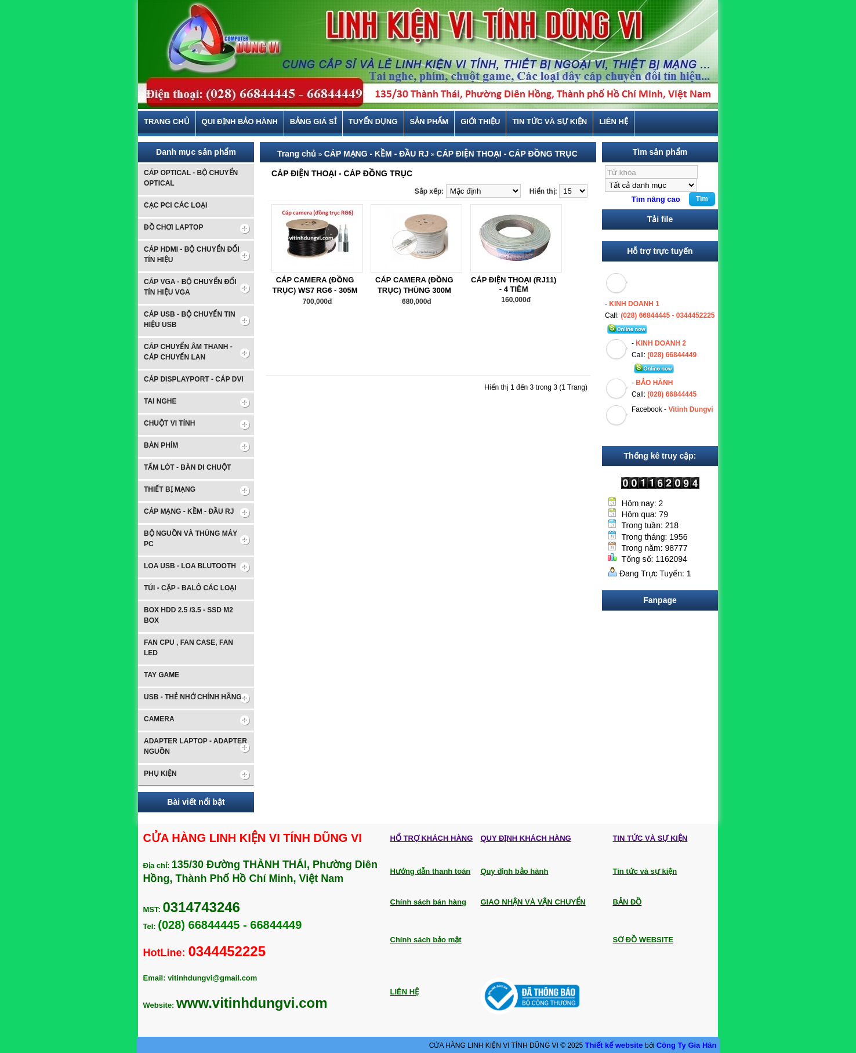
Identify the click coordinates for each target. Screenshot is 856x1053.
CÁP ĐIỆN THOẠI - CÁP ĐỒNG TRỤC (507, 153)
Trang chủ (167, 122)
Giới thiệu (480, 122)
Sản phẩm (429, 122)
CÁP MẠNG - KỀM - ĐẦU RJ (376, 153)
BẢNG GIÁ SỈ (313, 122)
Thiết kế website (615, 1045)
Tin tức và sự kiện (549, 122)
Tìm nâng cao (656, 199)
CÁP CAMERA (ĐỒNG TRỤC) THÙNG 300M (414, 285)
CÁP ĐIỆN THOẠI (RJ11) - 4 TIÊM (514, 284)
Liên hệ (613, 122)
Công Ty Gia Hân (686, 1045)
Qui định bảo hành (240, 122)
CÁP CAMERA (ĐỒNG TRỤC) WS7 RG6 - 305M (314, 285)
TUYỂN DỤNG (373, 122)
